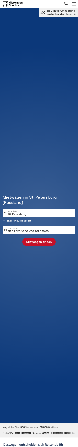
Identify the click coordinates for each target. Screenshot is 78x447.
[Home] (12, 4)
